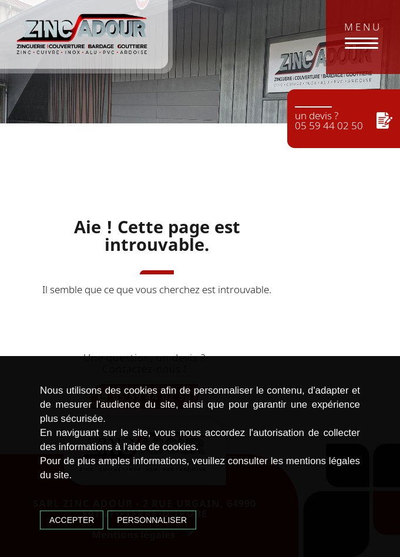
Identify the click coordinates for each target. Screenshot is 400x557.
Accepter (71, 520)
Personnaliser (152, 520)
